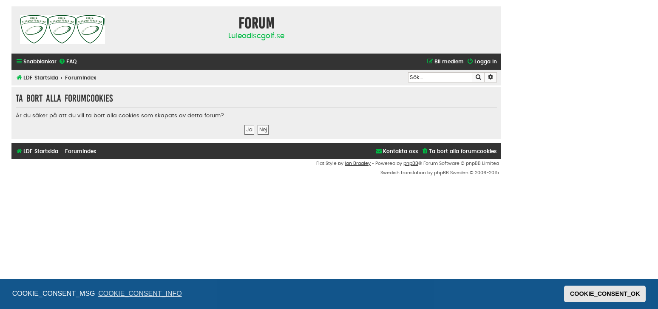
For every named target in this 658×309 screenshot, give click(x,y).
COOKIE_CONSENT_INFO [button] (140, 293)
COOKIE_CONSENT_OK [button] (605, 293)
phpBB (410, 163)
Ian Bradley (358, 163)
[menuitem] (68, 62)
